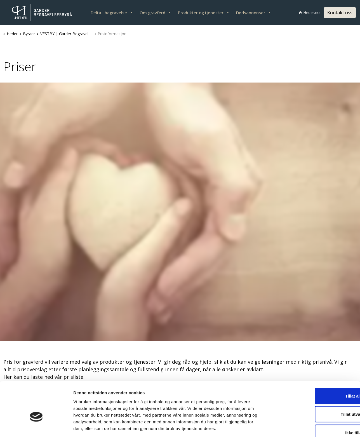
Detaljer (297, 426)
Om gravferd (152, 12)
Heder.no (309, 12)
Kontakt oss (340, 12)
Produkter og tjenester (200, 12)
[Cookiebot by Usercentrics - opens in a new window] (36, 426)
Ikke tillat (313, 400)
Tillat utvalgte (313, 382)
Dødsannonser (250, 12)
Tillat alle (313, 363)
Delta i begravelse (109, 12)
